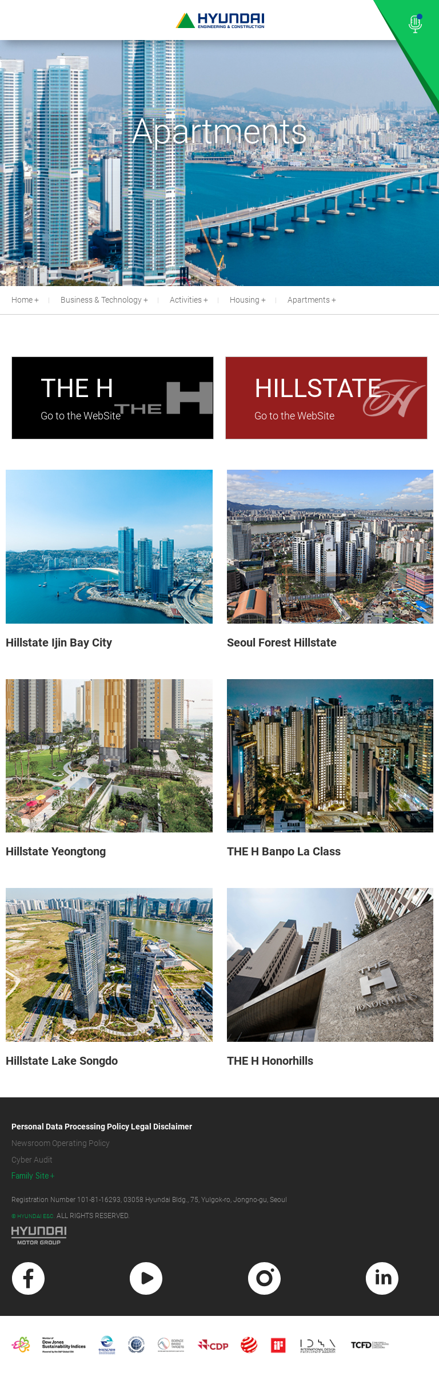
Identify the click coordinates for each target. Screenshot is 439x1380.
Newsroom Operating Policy (60, 1143)
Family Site (30, 1176)
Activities (186, 299)
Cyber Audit (32, 1159)
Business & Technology (101, 299)
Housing (245, 299)
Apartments (309, 299)
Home (22, 299)
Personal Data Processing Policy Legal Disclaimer (101, 1126)
